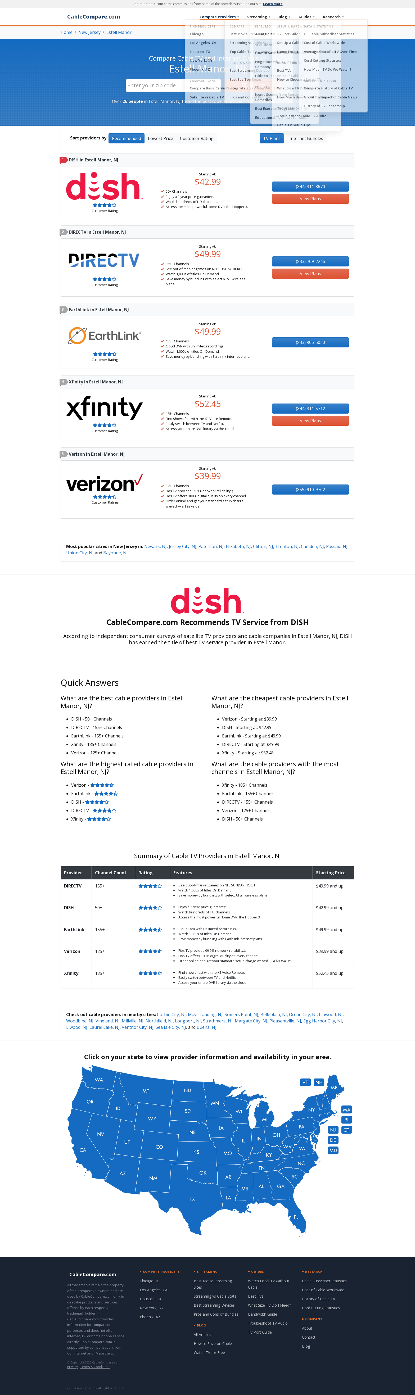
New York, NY (152, 1307)
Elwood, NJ (76, 1027)
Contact (308, 1337)
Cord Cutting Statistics (321, 1307)
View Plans (310, 199)
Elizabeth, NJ (238, 546)
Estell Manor (119, 32)
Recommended (126, 138)
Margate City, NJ (251, 1021)
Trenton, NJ (287, 546)
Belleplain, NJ (273, 1014)
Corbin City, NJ (171, 1014)
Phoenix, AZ (150, 1316)
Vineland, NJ (108, 1021)
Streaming (258, 16)
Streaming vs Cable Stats (215, 1296)
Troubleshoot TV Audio (268, 1323)
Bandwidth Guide (262, 1314)
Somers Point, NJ (241, 1014)
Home (67, 32)
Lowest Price (160, 138)
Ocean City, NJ (303, 1014)
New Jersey (89, 32)
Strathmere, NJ (218, 1021)
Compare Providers (219, 16)
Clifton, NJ (263, 546)
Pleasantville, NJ (285, 1021)
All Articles (202, 1334)
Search (253, 85)
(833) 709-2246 (310, 261)
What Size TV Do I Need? (269, 1305)
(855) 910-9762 (310, 489)
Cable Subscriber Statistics (324, 1280)
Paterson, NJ (211, 546)
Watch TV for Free (209, 1352)
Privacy (72, 1367)
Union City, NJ (80, 553)
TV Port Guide (260, 1332)
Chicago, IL (149, 1280)
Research (333, 16)
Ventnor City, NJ (138, 1027)
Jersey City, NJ (182, 546)
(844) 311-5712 (310, 408)
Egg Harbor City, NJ (322, 1021)
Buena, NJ (206, 1027)
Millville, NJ (132, 1021)
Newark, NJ (155, 546)
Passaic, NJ (337, 546)
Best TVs (255, 1296)
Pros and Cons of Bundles (216, 1314)
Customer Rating (197, 138)
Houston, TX (150, 1298)
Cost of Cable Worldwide (323, 1289)
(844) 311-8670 (310, 186)
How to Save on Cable (213, 1343)
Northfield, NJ (159, 1021)
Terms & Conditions (95, 1367)
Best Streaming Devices (214, 1305)
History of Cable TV (318, 1298)
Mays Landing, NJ (205, 1014)
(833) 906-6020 (310, 342)
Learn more (273, 4)
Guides (306, 16)
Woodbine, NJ (79, 1021)
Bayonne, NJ (115, 553)
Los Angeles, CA (154, 1289)
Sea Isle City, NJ (171, 1027)
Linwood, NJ (331, 1014)
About (307, 1328)
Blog (284, 16)
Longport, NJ (188, 1021)
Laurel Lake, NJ (104, 1027)
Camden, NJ (312, 546)
